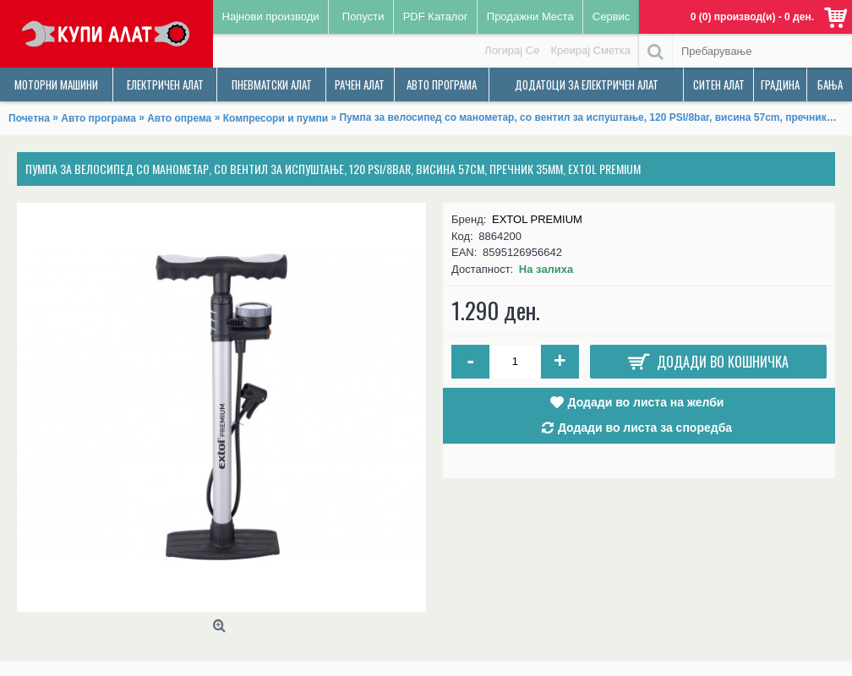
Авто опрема (179, 118)
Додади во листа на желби (646, 402)
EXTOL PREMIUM (537, 219)
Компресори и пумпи (276, 118)
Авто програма (98, 118)
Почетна (29, 118)
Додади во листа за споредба (645, 427)
